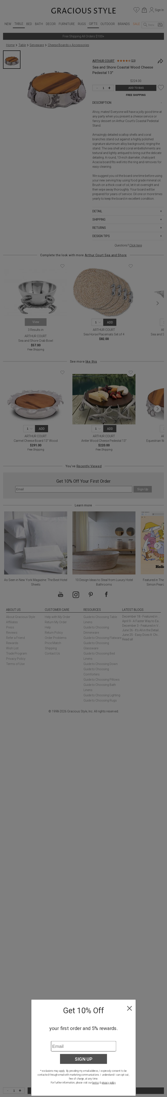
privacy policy (109, 1082)
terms (95, 1082)
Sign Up (83, 1059)
